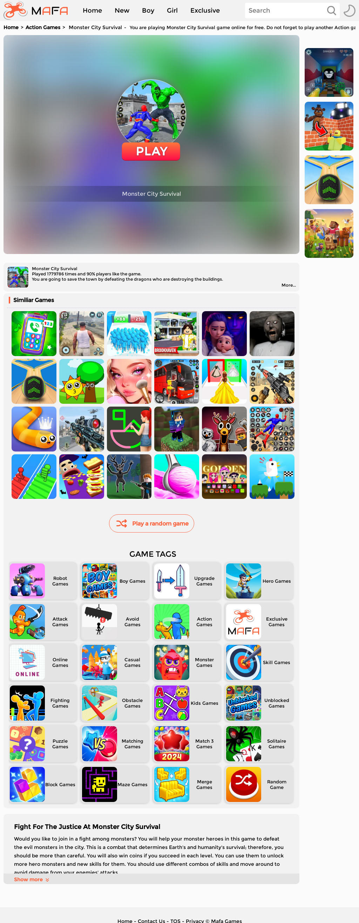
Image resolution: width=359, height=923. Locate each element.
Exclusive (205, 10)
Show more (32, 879)
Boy (148, 10)
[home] (39, 10)
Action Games (43, 27)
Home (92, 10)
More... (289, 285)
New (122, 10)
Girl (172, 10)
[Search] (292, 10)
